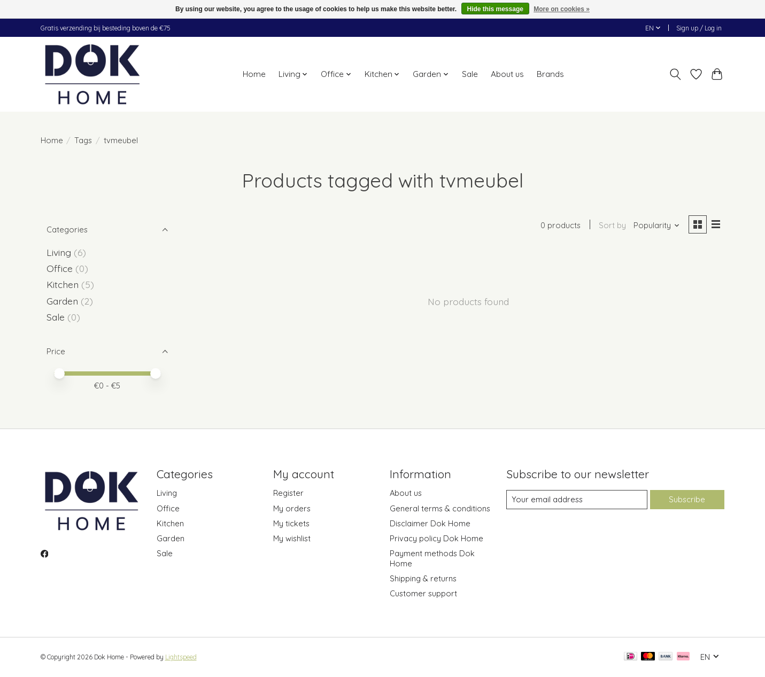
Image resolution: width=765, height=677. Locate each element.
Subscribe (687, 499)
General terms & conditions (440, 508)
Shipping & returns (423, 578)
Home (254, 74)
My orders (292, 508)
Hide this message (495, 9)
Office (60, 268)
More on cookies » (562, 9)
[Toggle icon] (675, 74)
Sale (470, 74)
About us (507, 74)
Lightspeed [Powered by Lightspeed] (181, 657)
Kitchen (63, 284)
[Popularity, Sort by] (655, 226)
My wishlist (292, 538)
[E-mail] (576, 499)
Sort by (611, 226)
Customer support (423, 593)
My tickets (291, 523)
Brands (550, 74)
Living (59, 252)
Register (288, 493)
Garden (62, 301)
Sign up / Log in (699, 28)
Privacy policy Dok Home (436, 538)
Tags (83, 140)
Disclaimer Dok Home (430, 523)
